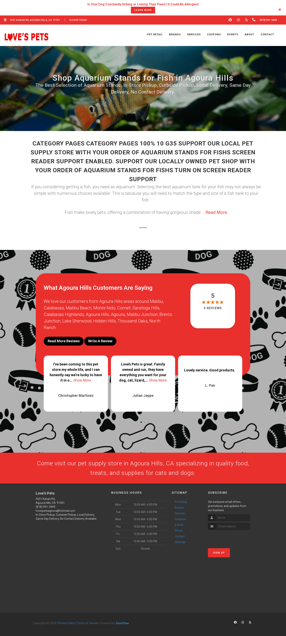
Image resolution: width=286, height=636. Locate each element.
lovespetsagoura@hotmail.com (55, 510)
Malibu (156, 301)
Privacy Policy (66, 623)
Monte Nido (104, 307)
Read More (216, 212)
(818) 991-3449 (45, 506)
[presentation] (229, 537)
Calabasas (54, 307)
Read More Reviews (64, 341)
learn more (143, 10)
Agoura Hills (97, 314)
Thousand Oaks (133, 320)
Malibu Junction (142, 314)
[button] (138, 422)
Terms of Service (87, 623)
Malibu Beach (79, 307)
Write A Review (100, 341)
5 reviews (213, 308)
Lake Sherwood (77, 320)
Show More (82, 380)
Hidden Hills (104, 320)
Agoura (118, 314)
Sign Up (219, 552)
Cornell (124, 307)
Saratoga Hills (145, 307)
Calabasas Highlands (64, 314)
